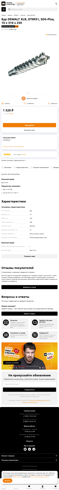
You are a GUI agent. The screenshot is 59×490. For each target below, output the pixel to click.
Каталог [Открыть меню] (3, 9)
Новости (29, 441)
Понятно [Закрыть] (7, 481)
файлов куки (17, 477)
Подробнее (29, 356)
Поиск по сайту (16, 9)
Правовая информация (29, 469)
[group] (15, 324)
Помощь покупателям (9, 460)
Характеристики (22, 167)
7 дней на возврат (29, 98)
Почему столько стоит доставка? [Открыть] (13, 146)
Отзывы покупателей (41, 167)
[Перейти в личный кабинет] (42, 487)
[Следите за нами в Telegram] (33, 449)
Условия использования (29, 402)
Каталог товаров (8, 456)
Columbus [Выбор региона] (52, 4)
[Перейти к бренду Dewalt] (7, 154)
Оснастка (22, 15)
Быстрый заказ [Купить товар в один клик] (29, 130)
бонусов (11, 113)
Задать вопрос (29, 314)
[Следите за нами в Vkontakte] (29, 449)
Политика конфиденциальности (39, 400)
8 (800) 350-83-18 (56, 3)
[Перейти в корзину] (55, 487)
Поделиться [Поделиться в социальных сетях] (54, 103)
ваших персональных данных (39, 477)
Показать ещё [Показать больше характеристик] (29, 256)
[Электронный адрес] (29, 384)
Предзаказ (29, 125)
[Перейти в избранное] (29, 487)
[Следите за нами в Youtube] (25, 449)
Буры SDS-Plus (31, 15)
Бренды (10, 15)
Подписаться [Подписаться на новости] (30, 390)
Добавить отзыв (29, 287)
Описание (7, 167)
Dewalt (24, 154)
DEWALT (16, 15)
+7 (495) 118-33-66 (29, 416)
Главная (3, 15)
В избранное (30, 103)
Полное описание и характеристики (12, 160)
